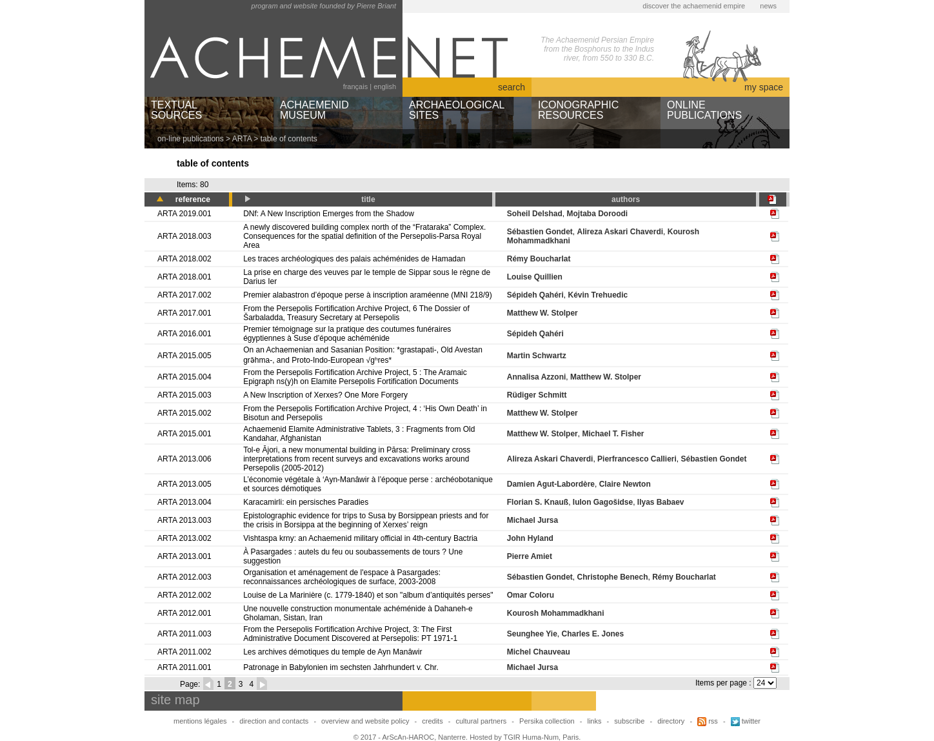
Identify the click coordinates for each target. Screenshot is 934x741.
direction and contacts (273, 721)
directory (670, 721)
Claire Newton (625, 484)
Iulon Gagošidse (603, 502)
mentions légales (200, 721)
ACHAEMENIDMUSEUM (314, 110)
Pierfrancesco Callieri (637, 458)
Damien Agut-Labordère (551, 484)
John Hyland (530, 538)
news (768, 6)
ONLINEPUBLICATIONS (704, 110)
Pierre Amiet (529, 556)
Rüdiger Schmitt (537, 395)
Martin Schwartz (536, 355)
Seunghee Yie (532, 633)
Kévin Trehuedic (598, 294)
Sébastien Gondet (540, 231)
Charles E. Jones (592, 633)
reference (192, 199)
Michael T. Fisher (613, 433)
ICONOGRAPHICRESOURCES (578, 110)
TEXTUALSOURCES (176, 110)
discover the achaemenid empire (693, 6)
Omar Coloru (530, 595)
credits (432, 721)
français (355, 86)
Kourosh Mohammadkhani (555, 613)
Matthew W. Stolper (542, 313)
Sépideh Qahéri (535, 294)
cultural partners (480, 721)
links (594, 721)
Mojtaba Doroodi (597, 213)
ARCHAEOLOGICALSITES (456, 110)
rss (707, 721)
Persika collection (548, 721)
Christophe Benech (612, 577)
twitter (745, 721)
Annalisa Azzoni (536, 376)
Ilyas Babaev (660, 502)
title (368, 199)
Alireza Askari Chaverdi (620, 231)
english (384, 86)
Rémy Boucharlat (539, 258)
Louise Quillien (534, 276)
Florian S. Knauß (537, 502)
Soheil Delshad (534, 213)
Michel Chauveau (538, 651)
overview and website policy (365, 721)
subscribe (629, 721)
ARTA (242, 138)
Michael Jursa (532, 520)
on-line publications (190, 138)
